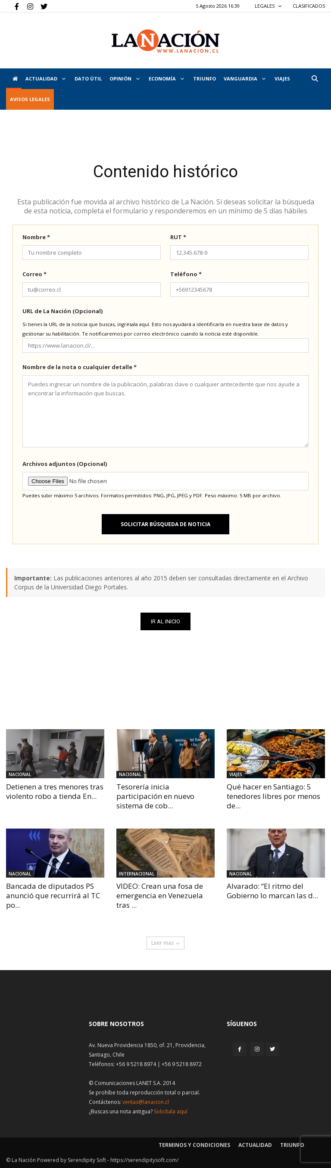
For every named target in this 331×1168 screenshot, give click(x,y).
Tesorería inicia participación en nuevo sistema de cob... (155, 796)
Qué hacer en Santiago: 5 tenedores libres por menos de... (273, 796)
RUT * (178, 237)
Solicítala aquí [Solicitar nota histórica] (170, 1111)
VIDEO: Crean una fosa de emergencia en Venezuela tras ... (159, 895)
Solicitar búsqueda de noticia (165, 524)
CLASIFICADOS (309, 6)
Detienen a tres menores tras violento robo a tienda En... (54, 791)
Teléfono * (186, 274)
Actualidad (45, 78)
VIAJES (282, 78)
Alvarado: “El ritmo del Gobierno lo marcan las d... (272, 890)
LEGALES (268, 6)
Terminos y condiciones (194, 1145)
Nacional (20, 774)
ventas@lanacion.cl (145, 1102)
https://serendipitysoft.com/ (144, 1160)
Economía (166, 78)
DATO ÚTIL (88, 78)
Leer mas (165, 942)
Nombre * (36, 237)
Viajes (235, 774)
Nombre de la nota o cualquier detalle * (79, 367)
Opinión (124, 78)
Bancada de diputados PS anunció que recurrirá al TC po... (53, 895)
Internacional (136, 874)
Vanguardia (244, 78)
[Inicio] (14, 78)
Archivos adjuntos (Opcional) (64, 464)
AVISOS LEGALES (30, 99)
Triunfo (204, 78)
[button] (314, 78)
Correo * (34, 274)
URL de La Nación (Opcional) (62, 311)
